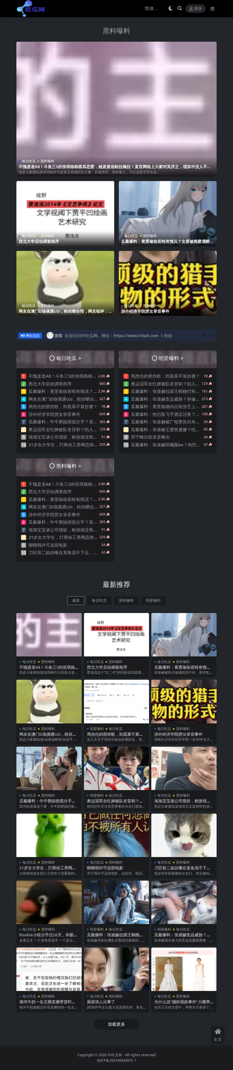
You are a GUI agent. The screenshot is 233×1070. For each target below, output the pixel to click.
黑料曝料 (116, 30)
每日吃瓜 (29, 161)
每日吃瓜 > (68, 358)
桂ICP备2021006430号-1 (116, 1060)
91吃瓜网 (115, 1054)
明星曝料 (153, 600)
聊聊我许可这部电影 (47, 545)
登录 (195, 9)
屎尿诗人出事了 (101, 1001)
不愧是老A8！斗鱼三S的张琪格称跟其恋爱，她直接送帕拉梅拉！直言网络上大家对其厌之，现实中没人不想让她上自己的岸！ (115, 169)
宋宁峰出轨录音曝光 (150, 437)
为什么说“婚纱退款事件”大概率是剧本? (182, 1004)
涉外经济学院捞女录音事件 (145, 311)
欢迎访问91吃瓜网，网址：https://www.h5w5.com (111, 335)
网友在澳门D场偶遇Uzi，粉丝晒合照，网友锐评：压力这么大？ (63, 313)
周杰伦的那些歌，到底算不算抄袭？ (63, 406)
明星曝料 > (171, 358)
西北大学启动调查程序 (39, 241)
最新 (76, 600)
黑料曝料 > (68, 465)
